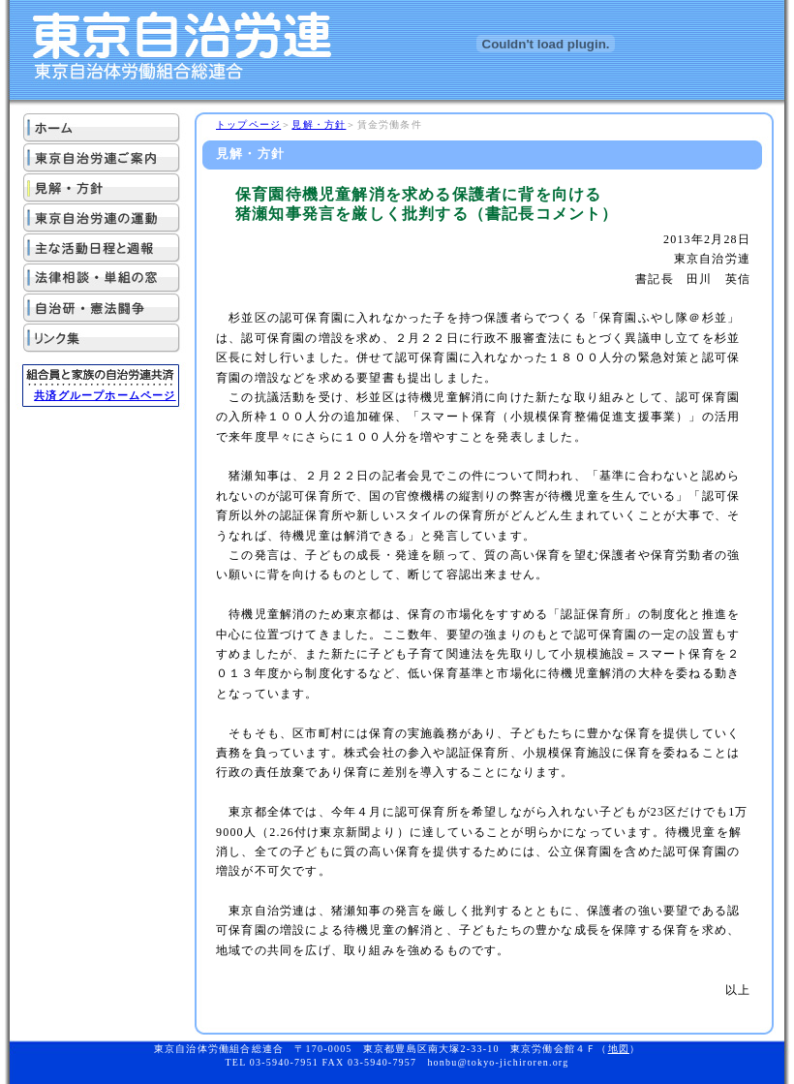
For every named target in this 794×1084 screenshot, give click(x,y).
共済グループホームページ (104, 395)
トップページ (248, 124)
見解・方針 (318, 124)
